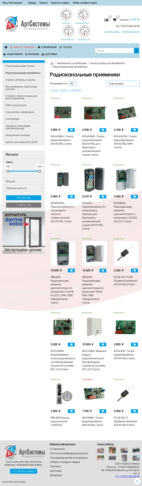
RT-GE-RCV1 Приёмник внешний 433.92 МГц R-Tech (125, 421)
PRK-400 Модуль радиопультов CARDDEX (60, 421)
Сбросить (24, 205)
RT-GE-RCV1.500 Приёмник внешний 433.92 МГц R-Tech (125, 280)
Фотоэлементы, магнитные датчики (21, 87)
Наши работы (15, 54)
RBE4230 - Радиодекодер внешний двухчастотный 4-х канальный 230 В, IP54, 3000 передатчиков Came (93, 289)
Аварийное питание (17, 135)
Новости (43, 3)
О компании (49, 47)
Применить (23, 197)
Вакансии (56, 475)
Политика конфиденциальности (69, 453)
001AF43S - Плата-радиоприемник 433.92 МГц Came (124, 354)
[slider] (8, 171)
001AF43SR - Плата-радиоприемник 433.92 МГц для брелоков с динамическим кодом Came (93, 145)
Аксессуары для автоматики (107, 63)
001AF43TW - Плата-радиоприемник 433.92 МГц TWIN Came (125, 142)
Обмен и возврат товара (85, 3)
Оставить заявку (112, 32)
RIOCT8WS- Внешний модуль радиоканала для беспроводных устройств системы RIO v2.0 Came (94, 360)
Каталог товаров (23, 47)
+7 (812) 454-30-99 (128, 26)
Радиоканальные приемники (22, 72)
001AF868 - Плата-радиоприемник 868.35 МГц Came (92, 421)
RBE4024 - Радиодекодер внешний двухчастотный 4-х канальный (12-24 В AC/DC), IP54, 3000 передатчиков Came (62, 289)
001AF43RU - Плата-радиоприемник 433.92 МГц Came (62, 140)
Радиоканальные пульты (19, 65)
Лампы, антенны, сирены (20, 79)
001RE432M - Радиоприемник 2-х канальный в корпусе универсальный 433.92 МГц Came (62, 212)
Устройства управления (19, 112)
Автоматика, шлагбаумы (72, 63)
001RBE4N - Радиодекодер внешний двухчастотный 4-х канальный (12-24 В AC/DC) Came (125, 212)
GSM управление (15, 105)
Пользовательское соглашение (69, 457)
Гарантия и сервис (60, 3)
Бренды (32, 3)
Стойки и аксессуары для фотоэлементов (21, 97)
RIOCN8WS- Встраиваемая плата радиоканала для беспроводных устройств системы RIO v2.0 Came (63, 360)
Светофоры (12, 118)
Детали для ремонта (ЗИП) (21, 141)
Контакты (33, 54)
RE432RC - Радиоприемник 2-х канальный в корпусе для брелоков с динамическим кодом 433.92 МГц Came (94, 216)
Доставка (51, 54)
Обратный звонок (131, 32)
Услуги (67, 47)
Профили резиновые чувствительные (17, 127)
